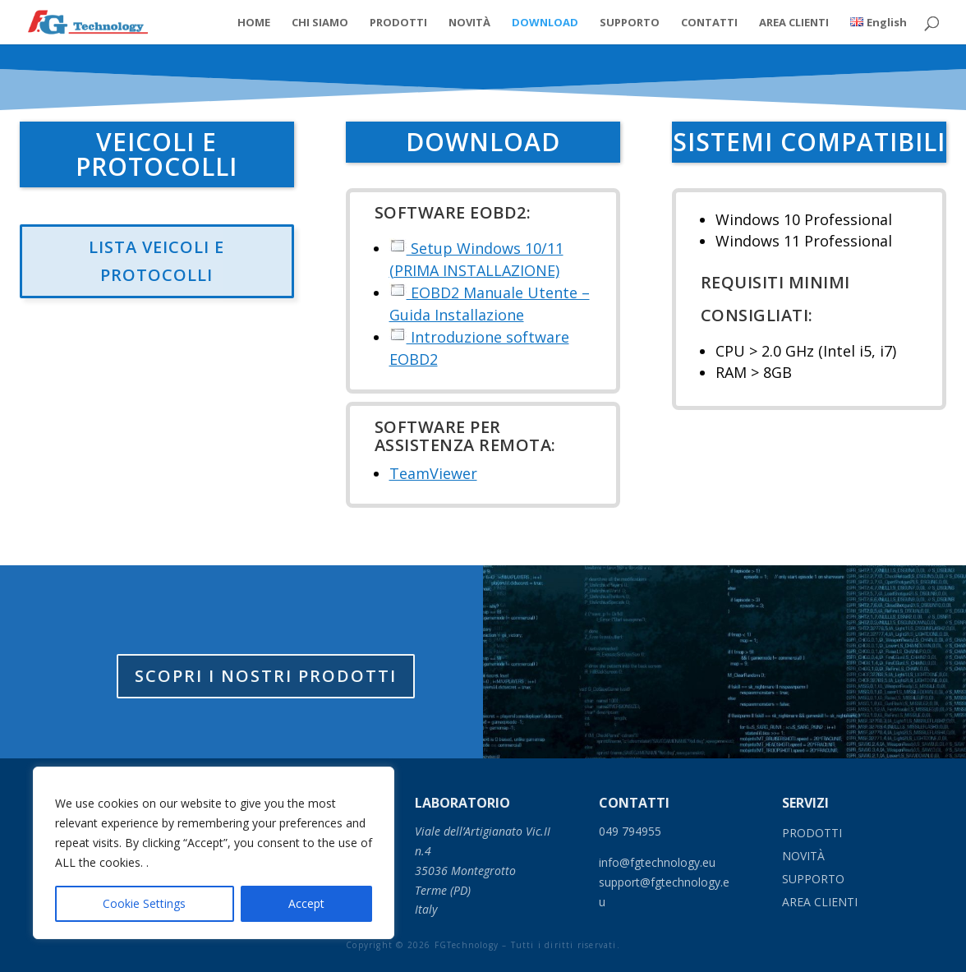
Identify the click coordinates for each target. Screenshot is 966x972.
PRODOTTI (398, 23)
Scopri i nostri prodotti (266, 680)
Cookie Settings (144, 903)
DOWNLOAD (545, 23)
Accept (306, 903)
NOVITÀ (469, 23)
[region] (213, 853)
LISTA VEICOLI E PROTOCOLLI (156, 261)
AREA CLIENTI (794, 23)
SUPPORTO (630, 23)
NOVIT (803, 856)
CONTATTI (709, 23)
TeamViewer (433, 473)
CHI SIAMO (320, 23)
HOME (253, 23)
